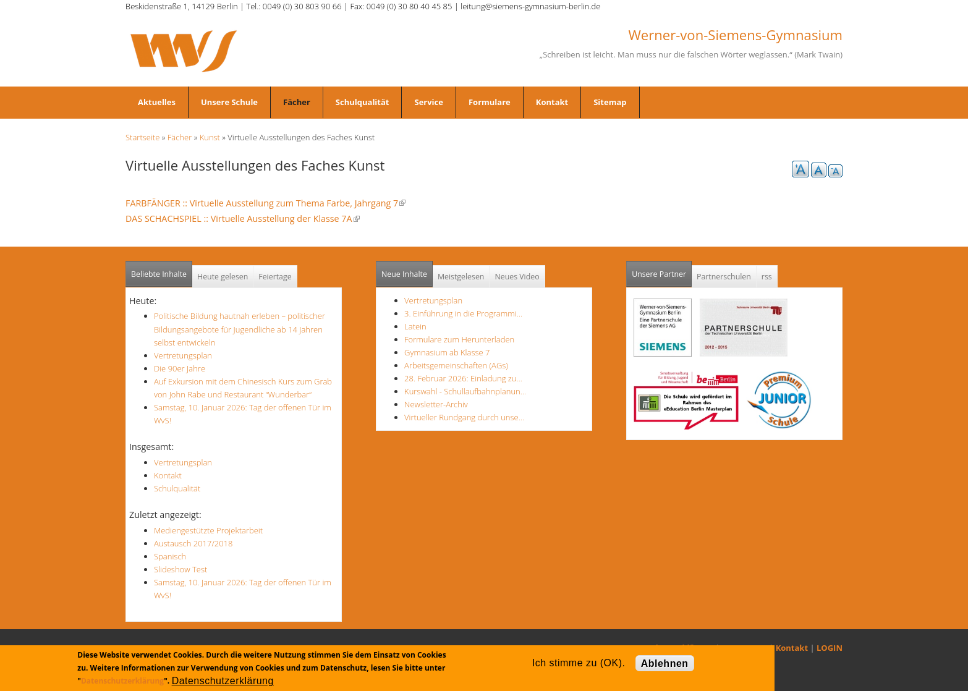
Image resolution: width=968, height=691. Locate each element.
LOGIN (830, 647)
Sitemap (609, 102)
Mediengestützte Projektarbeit (208, 530)
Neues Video (517, 276)
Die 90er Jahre (179, 368)
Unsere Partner (662, 270)
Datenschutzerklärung (122, 681)
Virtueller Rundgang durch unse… (464, 417)
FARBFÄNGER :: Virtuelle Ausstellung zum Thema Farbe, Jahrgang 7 (265, 203)
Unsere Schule (229, 102)
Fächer (296, 102)
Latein (415, 326)
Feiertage (274, 276)
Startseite (142, 137)
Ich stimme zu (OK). (578, 663)
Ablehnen (665, 663)
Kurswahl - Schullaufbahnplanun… (465, 391)
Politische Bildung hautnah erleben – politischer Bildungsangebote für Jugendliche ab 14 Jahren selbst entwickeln (239, 328)
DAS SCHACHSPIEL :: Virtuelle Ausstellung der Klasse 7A (242, 218)
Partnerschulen (724, 276)
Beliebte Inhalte (159, 274)
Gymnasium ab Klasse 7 (447, 352)
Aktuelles (157, 102)
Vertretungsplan (183, 355)
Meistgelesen (461, 276)
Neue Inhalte (404, 274)
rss (767, 276)
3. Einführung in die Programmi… (463, 313)
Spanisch (170, 556)
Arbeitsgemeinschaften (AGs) (456, 365)
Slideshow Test (180, 569)
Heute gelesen (222, 276)
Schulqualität (362, 102)
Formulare (490, 102)
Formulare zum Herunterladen (459, 339)
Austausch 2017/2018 (193, 543)
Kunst (210, 137)
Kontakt (552, 102)
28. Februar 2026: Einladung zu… (463, 378)
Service (428, 102)
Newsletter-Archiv (436, 404)
